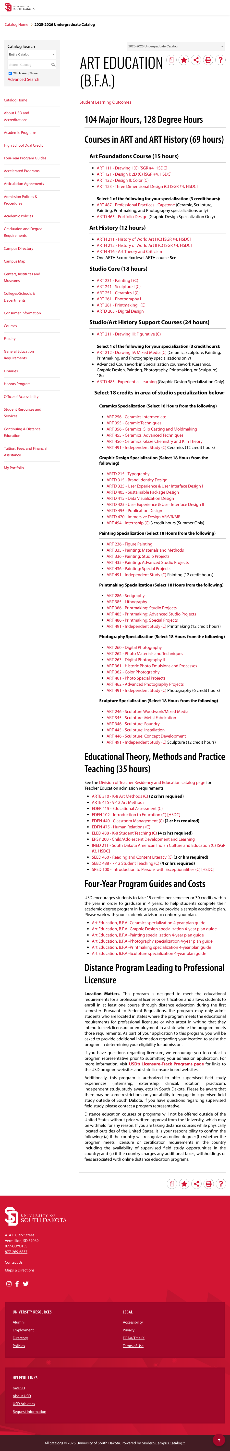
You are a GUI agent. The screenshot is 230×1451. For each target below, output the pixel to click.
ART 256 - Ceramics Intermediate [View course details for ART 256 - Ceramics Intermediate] (136, 416)
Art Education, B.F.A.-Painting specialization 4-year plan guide (148, 935)
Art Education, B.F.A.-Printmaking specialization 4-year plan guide (152, 947)
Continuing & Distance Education (22, 432)
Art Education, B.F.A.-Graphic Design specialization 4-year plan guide (155, 929)
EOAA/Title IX (134, 1338)
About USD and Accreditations (16, 116)
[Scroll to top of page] (219, 1440)
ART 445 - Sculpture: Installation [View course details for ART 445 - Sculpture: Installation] (136, 730)
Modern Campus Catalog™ (163, 1443)
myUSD (19, 1388)
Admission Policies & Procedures (20, 200)
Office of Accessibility (21, 396)
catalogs (56, 1443)
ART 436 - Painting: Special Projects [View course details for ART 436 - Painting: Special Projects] (138, 568)
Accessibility (133, 1322)
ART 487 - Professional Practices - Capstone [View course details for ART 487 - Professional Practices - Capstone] (136, 205)
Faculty (10, 338)
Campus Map (14, 261)
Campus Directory (18, 248)
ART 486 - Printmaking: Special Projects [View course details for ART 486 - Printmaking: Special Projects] (142, 620)
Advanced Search (23, 79)
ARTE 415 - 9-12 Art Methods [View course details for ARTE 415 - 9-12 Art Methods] (118, 802)
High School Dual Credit (23, 145)
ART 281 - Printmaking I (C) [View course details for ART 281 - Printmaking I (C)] (121, 305)
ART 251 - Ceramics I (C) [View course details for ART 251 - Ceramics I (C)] (118, 292)
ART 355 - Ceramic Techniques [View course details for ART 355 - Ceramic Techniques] (134, 423)
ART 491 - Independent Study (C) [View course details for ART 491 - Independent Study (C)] (136, 447)
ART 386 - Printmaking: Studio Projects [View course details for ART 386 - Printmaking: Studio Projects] (142, 608)
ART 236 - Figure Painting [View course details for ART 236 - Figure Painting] (130, 544)
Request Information (29, 1411)
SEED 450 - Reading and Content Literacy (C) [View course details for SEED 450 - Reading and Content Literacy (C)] (132, 857)
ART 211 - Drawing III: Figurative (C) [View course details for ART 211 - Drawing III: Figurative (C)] (129, 334)
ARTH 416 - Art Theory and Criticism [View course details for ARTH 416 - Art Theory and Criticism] (129, 251)
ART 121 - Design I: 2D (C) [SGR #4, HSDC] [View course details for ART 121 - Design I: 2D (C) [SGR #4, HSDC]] (134, 174)
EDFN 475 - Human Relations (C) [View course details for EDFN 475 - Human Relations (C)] (121, 827)
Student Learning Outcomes (105, 102)
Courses (10, 325)
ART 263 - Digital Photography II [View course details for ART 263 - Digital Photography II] (136, 659)
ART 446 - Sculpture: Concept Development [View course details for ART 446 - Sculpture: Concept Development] (146, 736)
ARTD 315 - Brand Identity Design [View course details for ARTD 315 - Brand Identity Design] (137, 480)
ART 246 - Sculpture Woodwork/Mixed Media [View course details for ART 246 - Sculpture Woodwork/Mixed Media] (147, 711)
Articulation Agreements (24, 183)
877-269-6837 (16, 1251)
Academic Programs (20, 132)
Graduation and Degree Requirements (23, 232)
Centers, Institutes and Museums (22, 277)
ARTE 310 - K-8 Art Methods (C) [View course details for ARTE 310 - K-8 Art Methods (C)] (120, 796)
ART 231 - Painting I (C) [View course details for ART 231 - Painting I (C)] (117, 280)
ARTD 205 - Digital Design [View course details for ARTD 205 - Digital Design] (120, 311)
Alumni (18, 1322)
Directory (20, 1338)
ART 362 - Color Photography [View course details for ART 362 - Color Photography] (133, 672)
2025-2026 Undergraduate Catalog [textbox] (153, 46)
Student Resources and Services (22, 413)
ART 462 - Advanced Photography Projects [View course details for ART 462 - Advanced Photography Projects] (145, 684)
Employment (23, 1330)
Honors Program (17, 383)
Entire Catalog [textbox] (19, 54)
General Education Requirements (19, 355)
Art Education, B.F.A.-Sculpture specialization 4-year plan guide (149, 953)
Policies (19, 1345)
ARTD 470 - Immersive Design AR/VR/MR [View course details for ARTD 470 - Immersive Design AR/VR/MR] (144, 516)
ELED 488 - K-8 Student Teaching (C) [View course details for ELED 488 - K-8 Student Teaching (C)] (124, 833)
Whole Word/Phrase (25, 73)
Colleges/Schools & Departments (19, 297)
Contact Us (14, 1262)
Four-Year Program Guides (25, 158)
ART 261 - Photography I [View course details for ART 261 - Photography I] (119, 299)
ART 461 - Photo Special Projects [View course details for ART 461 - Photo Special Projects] (136, 678)
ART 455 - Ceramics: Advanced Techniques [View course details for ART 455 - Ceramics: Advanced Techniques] (145, 435)
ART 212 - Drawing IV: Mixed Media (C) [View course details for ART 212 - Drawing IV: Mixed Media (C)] (132, 352)
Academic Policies (18, 216)
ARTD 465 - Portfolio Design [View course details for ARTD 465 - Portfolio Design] (122, 216)
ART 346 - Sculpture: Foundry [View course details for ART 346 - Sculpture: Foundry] (133, 723)
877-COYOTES (16, 1246)
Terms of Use (133, 1345)
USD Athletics (24, 1403)
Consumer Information (22, 313)
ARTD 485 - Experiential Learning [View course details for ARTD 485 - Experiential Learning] (127, 381)
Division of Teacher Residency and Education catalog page (152, 782)
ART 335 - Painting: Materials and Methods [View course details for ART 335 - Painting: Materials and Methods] (145, 550)
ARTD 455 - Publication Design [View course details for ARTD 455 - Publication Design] (134, 510)
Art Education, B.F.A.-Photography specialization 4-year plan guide (153, 941)
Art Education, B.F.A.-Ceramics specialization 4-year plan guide (148, 922)
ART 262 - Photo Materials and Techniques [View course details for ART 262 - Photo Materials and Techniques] (145, 653)
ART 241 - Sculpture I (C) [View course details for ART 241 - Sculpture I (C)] (119, 286)
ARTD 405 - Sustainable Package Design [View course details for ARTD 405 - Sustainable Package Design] (143, 492)
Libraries (11, 371)
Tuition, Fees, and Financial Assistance (25, 452)
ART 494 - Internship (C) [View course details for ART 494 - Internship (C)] (128, 523)
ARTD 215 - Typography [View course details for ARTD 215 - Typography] (128, 473)
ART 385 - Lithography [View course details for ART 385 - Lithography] (127, 601)
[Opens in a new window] (9, 1284)
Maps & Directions (19, 1270)
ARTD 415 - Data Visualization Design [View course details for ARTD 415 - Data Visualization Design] (140, 498)
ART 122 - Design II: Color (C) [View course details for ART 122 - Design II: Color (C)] (123, 180)
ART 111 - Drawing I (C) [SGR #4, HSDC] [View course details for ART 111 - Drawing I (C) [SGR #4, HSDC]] (132, 168)
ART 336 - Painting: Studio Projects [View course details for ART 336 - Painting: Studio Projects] (138, 556)
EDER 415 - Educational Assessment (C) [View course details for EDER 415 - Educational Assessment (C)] (127, 808)
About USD (22, 1396)
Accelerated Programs (22, 170)
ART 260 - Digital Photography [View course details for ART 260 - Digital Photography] (134, 647)
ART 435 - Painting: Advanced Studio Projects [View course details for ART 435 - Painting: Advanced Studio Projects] (148, 562)
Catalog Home (16, 24)
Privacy (129, 1330)
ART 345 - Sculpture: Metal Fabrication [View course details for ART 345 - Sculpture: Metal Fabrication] (141, 717)
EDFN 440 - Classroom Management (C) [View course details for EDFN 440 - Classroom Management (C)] (128, 820)
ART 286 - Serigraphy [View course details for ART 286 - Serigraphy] (126, 595)
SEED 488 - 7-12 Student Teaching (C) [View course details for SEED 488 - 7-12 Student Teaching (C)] (125, 863)
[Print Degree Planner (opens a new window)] (171, 60)
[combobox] (176, 46)
